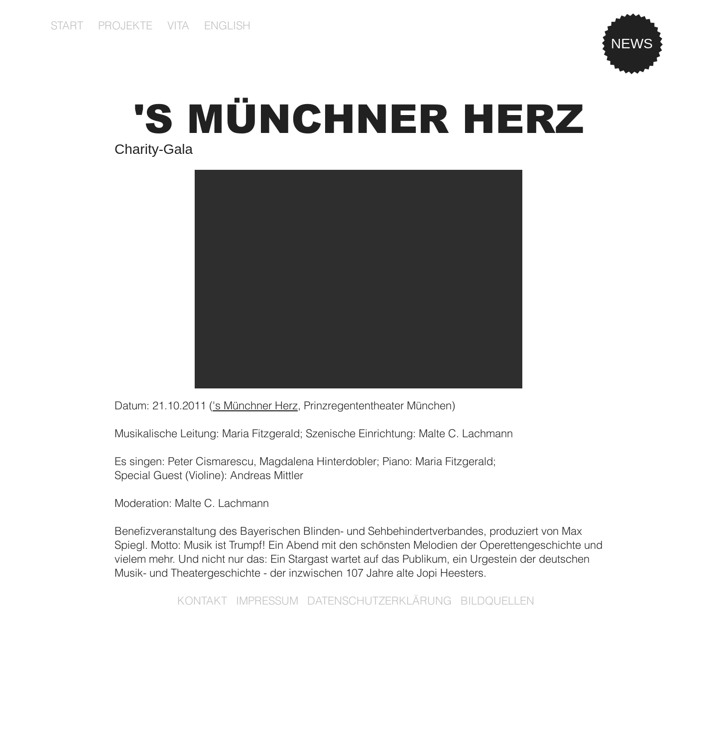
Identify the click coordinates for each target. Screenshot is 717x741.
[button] (125, 25)
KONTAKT (202, 601)
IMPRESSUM (267, 601)
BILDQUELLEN (497, 601)
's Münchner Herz (255, 405)
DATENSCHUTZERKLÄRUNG (379, 601)
